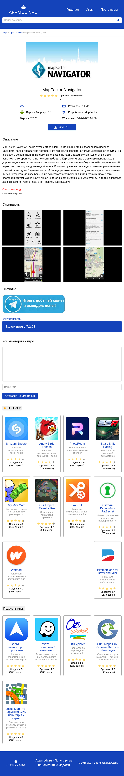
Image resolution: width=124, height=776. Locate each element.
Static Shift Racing (108, 445)
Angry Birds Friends (46, 445)
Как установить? (12, 319)
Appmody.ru (23, 9)
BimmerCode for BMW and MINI (107, 572)
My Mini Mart (16, 505)
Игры (89, 9)
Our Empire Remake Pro (47, 507)
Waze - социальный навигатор (46, 647)
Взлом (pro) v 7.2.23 (20, 326)
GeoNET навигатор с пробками (16, 647)
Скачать (61, 127)
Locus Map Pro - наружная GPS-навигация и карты (16, 713)
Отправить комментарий (20, 396)
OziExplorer (77, 644)
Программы (109, 9)
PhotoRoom (77, 443)
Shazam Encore (16, 443)
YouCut (77, 505)
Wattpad (16, 570)
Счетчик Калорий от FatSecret (107, 508)
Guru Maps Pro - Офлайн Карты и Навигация (107, 647)
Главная (73, 9)
